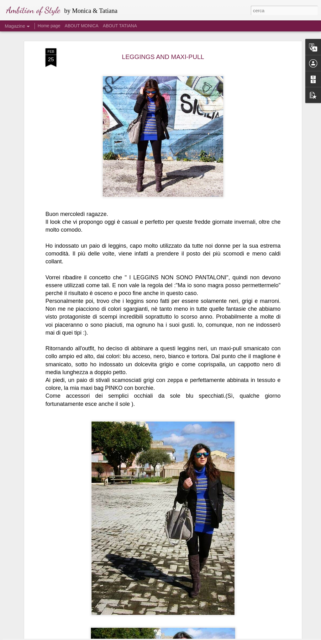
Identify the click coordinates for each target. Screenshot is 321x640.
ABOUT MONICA (81, 25)
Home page (49, 25)
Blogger (180, 636)
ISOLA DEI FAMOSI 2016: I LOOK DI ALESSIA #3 (153, 624)
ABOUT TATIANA (120, 25)
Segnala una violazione (206, 636)
